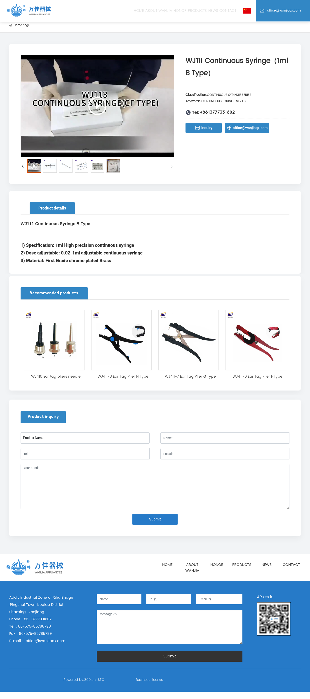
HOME (167, 565)
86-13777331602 (38, 619)
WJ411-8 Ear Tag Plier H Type (123, 376)
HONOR (216, 565)
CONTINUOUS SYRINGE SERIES (229, 94)
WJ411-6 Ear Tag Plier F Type (257, 376)
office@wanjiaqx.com (284, 10)
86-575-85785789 (35, 634)
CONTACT (291, 565)
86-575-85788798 (34, 626)
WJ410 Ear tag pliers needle (56, 376)
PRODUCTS (241, 565)
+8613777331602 (217, 112)
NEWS (267, 565)
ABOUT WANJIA (192, 568)
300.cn (90, 680)
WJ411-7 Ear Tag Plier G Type (190, 376)
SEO (101, 680)
